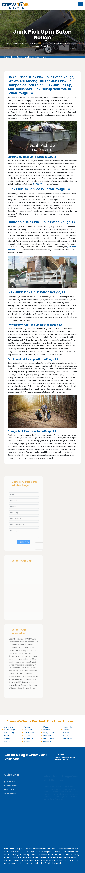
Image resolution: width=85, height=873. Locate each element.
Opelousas (47, 741)
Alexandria (8, 727)
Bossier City (9, 732)
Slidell (65, 735)
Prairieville (67, 727)
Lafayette (28, 729)
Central (7, 735)
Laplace (27, 735)
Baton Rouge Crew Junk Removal (26, 757)
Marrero (27, 741)
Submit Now (24, 543)
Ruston (66, 729)
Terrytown (67, 738)
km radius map (24, 591)
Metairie (46, 727)
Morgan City (48, 732)
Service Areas (10, 795)
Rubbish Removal (11, 787)
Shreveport (67, 732)
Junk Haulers (9, 783)
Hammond (8, 738)
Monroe (46, 729)
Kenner (27, 727)
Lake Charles (29, 732)
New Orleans (48, 738)
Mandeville (28, 738)
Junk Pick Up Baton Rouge (35, 57)
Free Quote (9, 791)
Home (6, 57)
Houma (7, 741)
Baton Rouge (16, 57)
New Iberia (47, 735)
